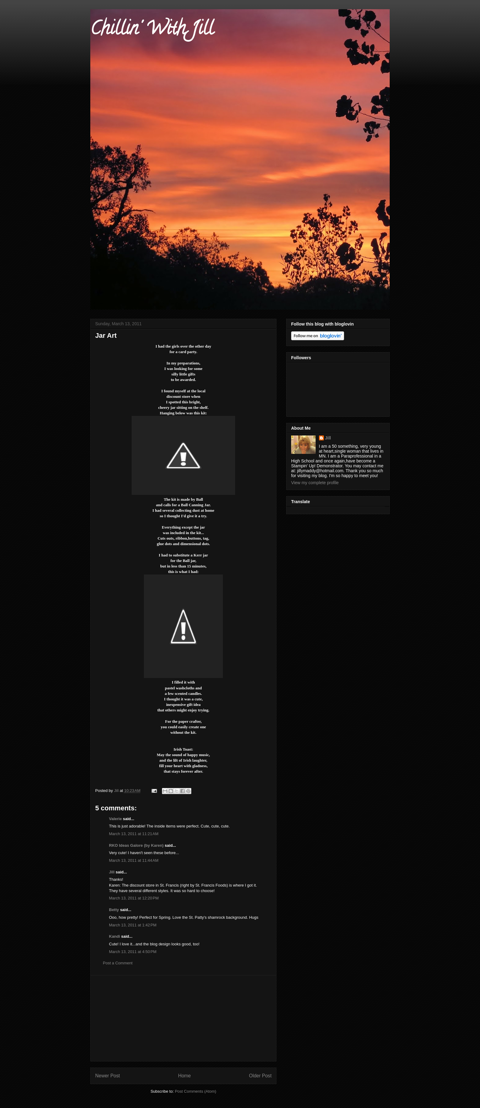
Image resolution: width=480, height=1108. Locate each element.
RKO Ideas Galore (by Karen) (136, 845)
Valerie (115, 818)
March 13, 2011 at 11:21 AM (134, 833)
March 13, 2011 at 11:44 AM (134, 860)
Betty (114, 909)
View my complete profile (315, 482)
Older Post (260, 1075)
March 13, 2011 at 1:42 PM (132, 925)
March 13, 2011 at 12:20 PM (134, 898)
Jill (111, 872)
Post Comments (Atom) (195, 1091)
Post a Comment (118, 963)
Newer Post (107, 1075)
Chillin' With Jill (151, 30)
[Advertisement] (183, 1018)
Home (184, 1075)
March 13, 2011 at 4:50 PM (132, 951)
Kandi (114, 936)
